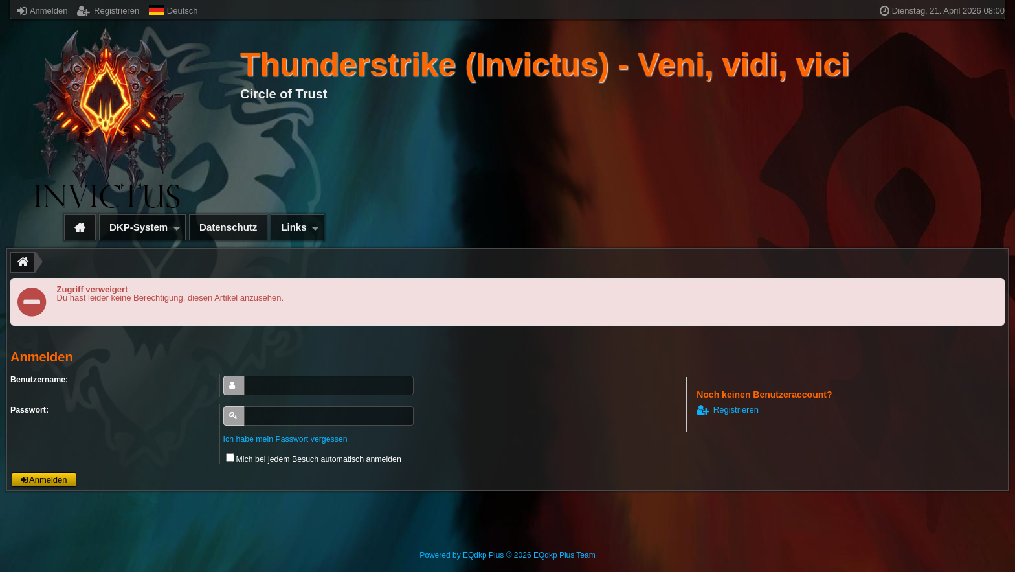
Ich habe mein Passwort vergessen (285, 439)
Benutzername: (39, 379)
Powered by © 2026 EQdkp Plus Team (507, 555)
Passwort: (29, 410)
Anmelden (42, 11)
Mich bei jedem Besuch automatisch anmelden (313, 459)
